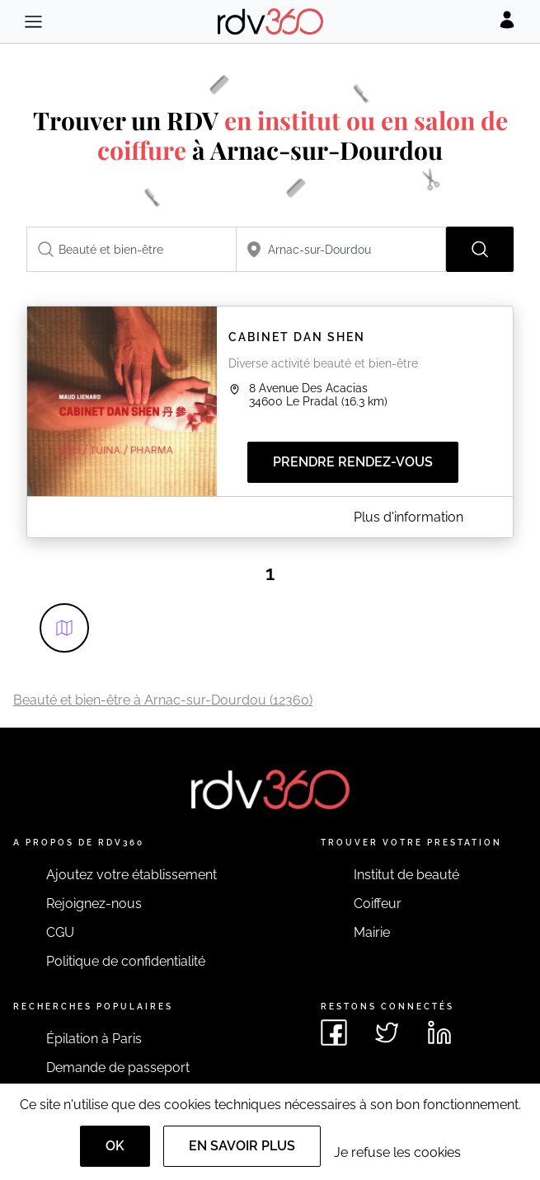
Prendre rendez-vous (353, 462)
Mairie (372, 932)
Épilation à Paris (94, 1039)
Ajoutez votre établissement (131, 875)
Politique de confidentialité (125, 961)
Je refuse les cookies (397, 1152)
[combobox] (131, 249)
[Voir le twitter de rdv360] (386, 1032)
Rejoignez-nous (94, 903)
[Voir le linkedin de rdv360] (439, 1032)
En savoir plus (242, 1146)
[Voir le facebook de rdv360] (334, 1032)
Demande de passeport (118, 1067)
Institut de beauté (406, 875)
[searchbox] (131, 249)
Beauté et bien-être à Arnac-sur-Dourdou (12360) (162, 700)
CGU (60, 932)
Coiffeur (377, 903)
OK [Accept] (115, 1146)
